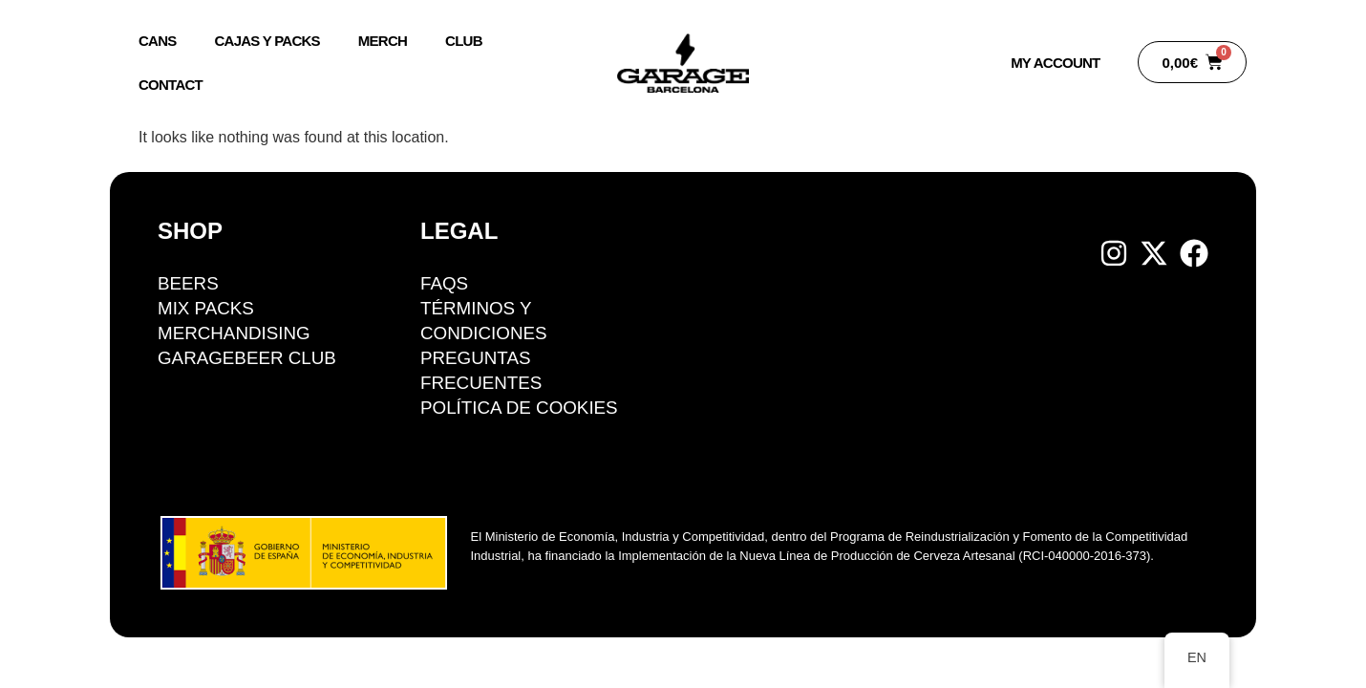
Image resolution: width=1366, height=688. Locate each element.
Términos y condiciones (484, 320)
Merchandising (235, 333)
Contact (171, 84)
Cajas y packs (267, 40)
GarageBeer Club (248, 358)
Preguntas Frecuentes (482, 370)
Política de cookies (520, 408)
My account (1055, 62)
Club (463, 40)
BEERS (188, 283)
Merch (382, 40)
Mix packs (206, 308)
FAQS (444, 283)
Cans (158, 40)
